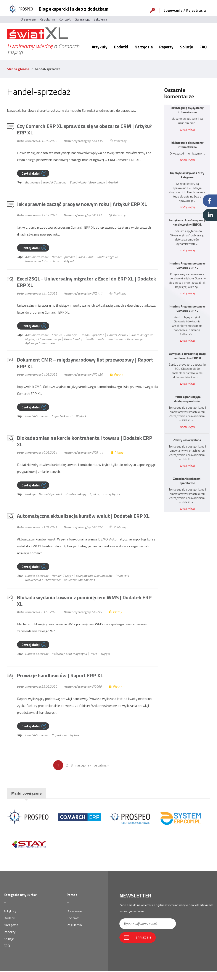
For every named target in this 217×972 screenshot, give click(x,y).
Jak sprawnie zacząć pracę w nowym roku (82, 204)
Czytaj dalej (30, 173)
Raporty (166, 47)
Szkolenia (100, 19)
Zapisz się (143, 939)
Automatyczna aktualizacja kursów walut (83, 517)
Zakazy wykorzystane (187, 440)
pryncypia (122, 576)
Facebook (210, 200)
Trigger (105, 655)
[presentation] (144, 955)
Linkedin (210, 215)
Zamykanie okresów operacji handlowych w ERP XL (187, 222)
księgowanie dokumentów (94, 576)
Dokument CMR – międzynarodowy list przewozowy (85, 363)
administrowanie (36, 257)
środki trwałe (94, 339)
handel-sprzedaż (54, 182)
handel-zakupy (117, 335)
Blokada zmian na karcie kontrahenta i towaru (84, 442)
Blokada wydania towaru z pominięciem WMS (84, 601)
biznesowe (32, 182)
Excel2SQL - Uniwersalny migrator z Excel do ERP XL (86, 282)
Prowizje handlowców (60, 676)
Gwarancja (82, 19)
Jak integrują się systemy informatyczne (187, 110)
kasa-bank (85, 257)
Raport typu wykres (65, 736)
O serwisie (28, 19)
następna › (83, 766)
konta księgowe (107, 257)
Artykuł (113, 182)
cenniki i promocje (64, 335)
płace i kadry (73, 339)
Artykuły (100, 47)
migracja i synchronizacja (43, 339)
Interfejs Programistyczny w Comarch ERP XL (187, 265)
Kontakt (65, 19)
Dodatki (121, 47)
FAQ (203, 47)
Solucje (186, 47)
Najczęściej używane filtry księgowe (187, 175)
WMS (93, 655)
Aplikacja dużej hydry (105, 495)
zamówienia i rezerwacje (87, 182)
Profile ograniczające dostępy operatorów (187, 399)
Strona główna (18, 68)
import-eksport (62, 416)
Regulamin (47, 19)
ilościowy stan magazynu (69, 655)
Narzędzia (144, 47)
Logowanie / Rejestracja (185, 10)
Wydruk (81, 416)
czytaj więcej (187, 129)
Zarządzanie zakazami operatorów (187, 480)
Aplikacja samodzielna (40, 343)
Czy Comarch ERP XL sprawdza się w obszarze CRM (84, 129)
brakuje (30, 495)
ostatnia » (101, 766)
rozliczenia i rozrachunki (43, 261)
